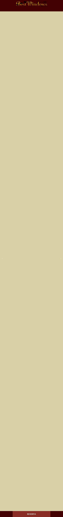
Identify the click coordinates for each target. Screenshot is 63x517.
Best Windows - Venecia (31, 4)
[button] (2, 258)
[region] (31, 258)
